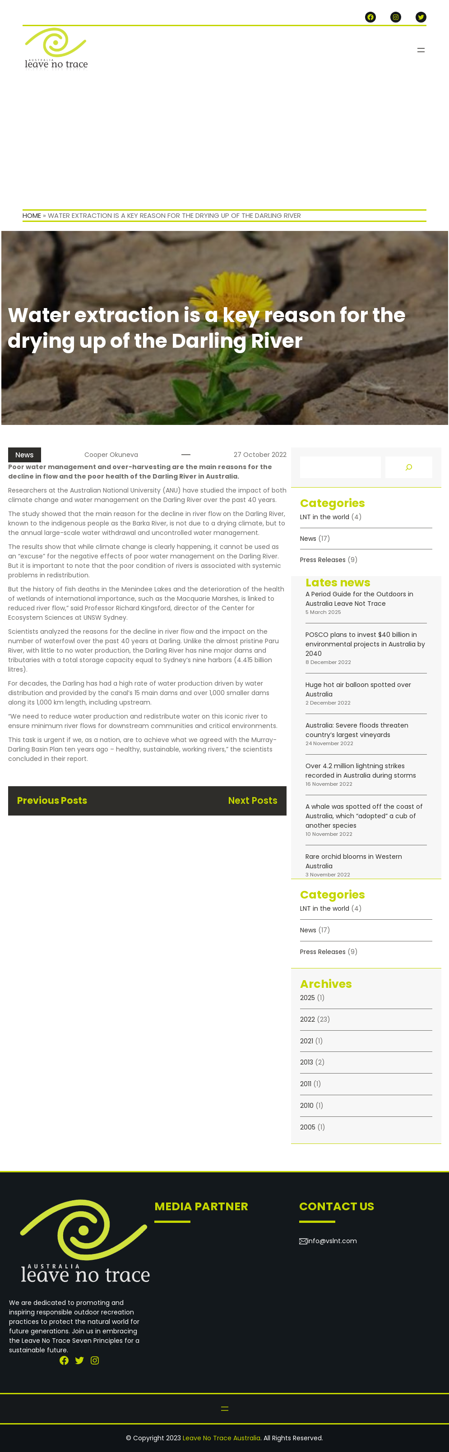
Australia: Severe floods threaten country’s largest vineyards (357, 730)
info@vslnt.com (332, 1240)
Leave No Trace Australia (221, 1438)
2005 (307, 1127)
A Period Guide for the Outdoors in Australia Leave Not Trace (359, 599)
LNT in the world (324, 516)
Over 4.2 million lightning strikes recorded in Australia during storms (361, 770)
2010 (307, 1105)
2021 (306, 1041)
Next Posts (253, 800)
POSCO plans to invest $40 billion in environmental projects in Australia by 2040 (365, 644)
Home (32, 215)
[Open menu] (421, 50)
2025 (307, 997)
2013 (306, 1062)
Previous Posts (52, 800)
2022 (307, 1019)
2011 (305, 1083)
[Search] (408, 467)
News (24, 455)
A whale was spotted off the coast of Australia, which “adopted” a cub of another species (364, 816)
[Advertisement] (224, 141)
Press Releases (323, 559)
